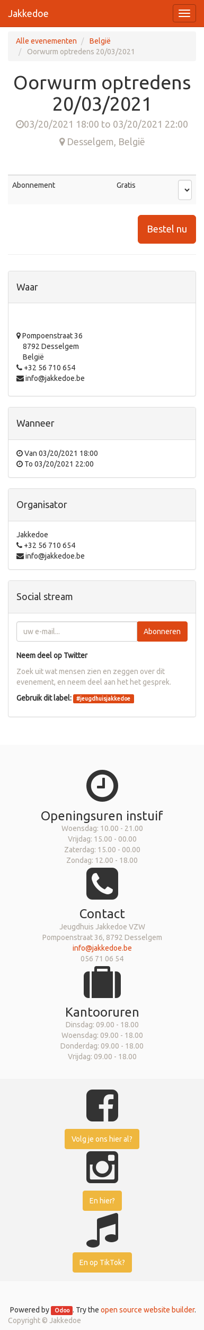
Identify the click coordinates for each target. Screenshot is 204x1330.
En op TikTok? (102, 1262)
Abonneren (162, 631)
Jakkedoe (28, 13)
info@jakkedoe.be (102, 948)
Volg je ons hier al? (102, 1139)
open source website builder (147, 1310)
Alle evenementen (46, 41)
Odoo (62, 1310)
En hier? (102, 1200)
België (100, 41)
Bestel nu (167, 228)
